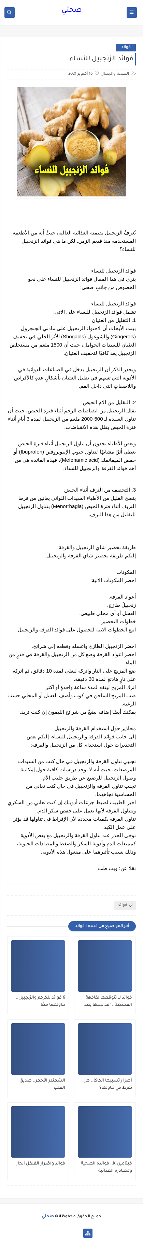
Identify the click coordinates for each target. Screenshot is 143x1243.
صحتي (71, 10)
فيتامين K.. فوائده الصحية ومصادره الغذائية (106, 1167)
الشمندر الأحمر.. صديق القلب (42, 1084)
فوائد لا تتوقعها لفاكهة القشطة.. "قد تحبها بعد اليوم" (108, 1001)
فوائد (126, 47)
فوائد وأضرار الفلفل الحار (40, 1163)
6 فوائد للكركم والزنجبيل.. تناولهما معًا (40, 1001)
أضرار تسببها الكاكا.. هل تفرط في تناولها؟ (107, 1084)
